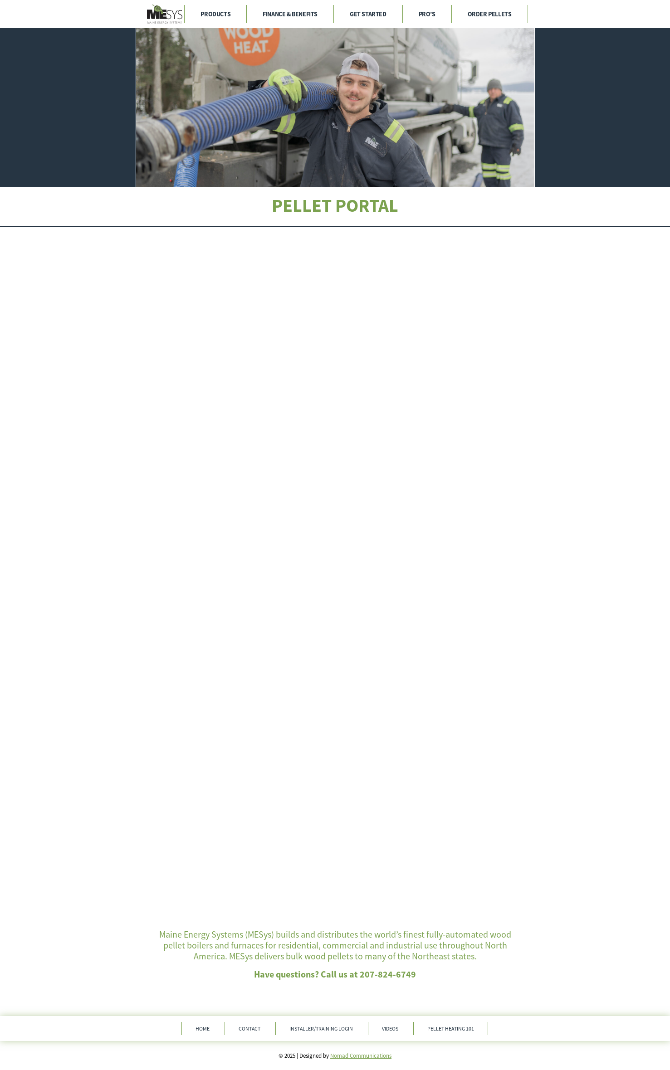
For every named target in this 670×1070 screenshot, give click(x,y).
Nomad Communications (360, 1056)
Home (203, 1028)
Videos (390, 1028)
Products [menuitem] (215, 14)
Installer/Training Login (321, 1028)
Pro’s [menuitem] (427, 14)
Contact (249, 1028)
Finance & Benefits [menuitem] (290, 14)
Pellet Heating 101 (450, 1028)
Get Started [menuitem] (368, 14)
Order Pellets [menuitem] (490, 14)
